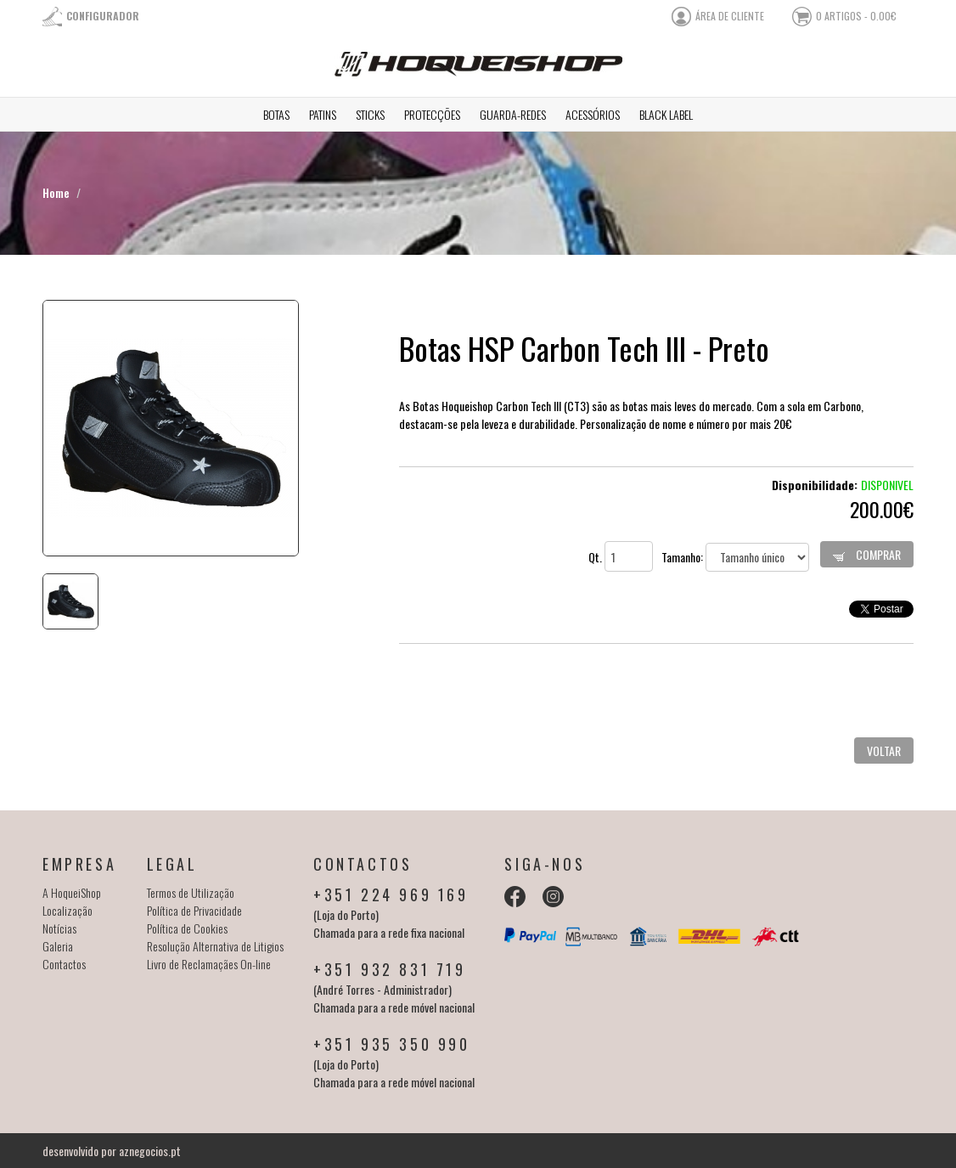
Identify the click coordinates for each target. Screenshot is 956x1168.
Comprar (867, 554)
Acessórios (592, 114)
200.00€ (882, 509)
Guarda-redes (513, 114)
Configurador (102, 15)
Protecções (432, 114)
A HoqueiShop (71, 892)
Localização (67, 910)
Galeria (57, 946)
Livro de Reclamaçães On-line (209, 964)
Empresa (79, 864)
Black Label (666, 114)
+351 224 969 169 (391, 894)
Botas (276, 114)
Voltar (884, 750)
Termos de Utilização (190, 892)
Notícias (59, 928)
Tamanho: (735, 557)
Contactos (64, 964)
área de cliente (729, 15)
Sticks (370, 114)
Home (56, 192)
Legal (172, 864)
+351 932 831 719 (389, 969)
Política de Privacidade (194, 910)
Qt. (620, 557)
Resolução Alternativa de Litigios (215, 946)
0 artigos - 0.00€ (856, 15)
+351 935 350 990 (391, 1044)
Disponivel (887, 485)
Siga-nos (544, 864)
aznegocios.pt (150, 1151)
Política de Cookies (187, 928)
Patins (322, 114)
